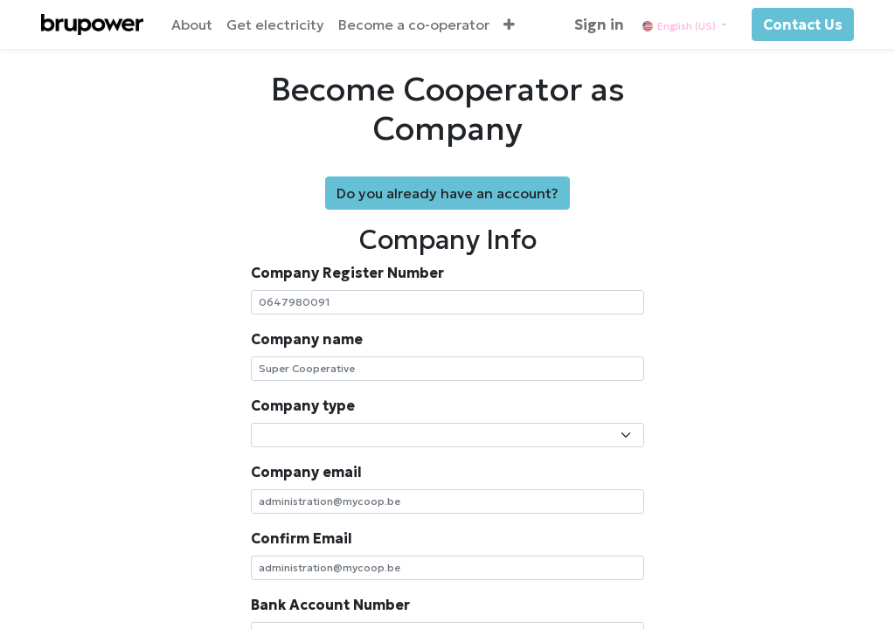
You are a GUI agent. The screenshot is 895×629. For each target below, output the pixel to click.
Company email (306, 471)
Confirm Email (301, 538)
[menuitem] (191, 24)
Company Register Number (347, 272)
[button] (509, 24)
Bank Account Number (330, 604)
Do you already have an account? (447, 193)
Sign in (599, 24)
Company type (303, 405)
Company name (307, 339)
